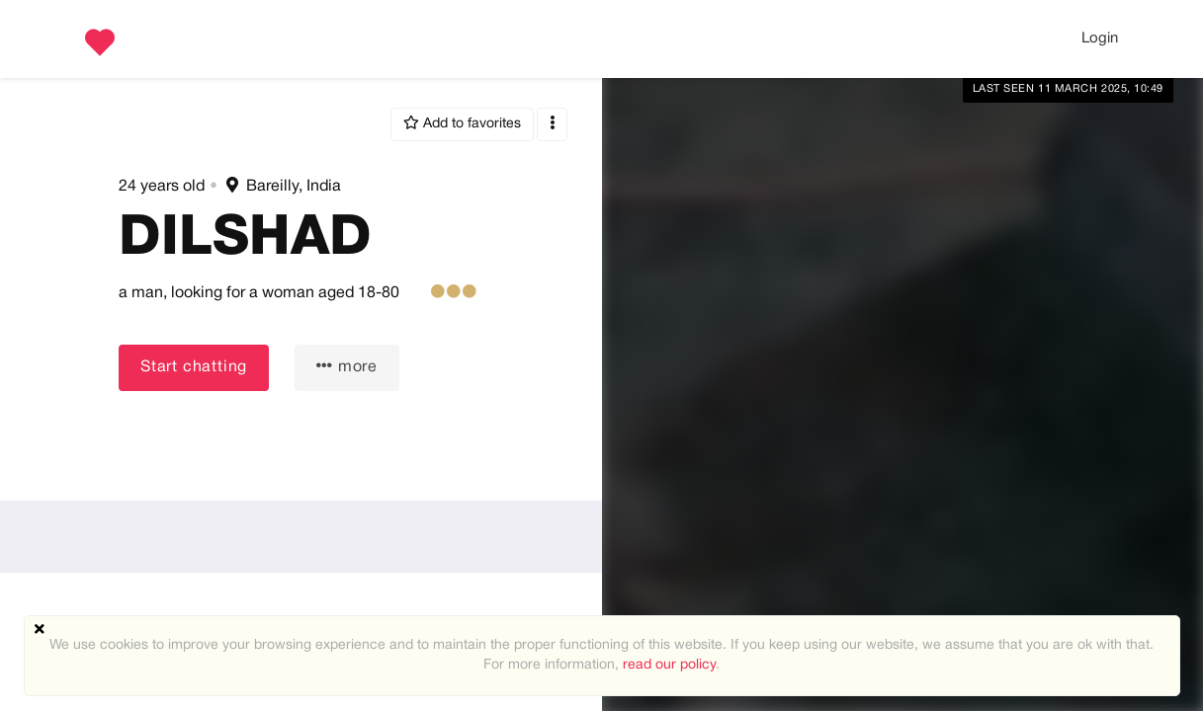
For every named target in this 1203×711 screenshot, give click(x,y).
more (347, 365)
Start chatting (193, 367)
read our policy (669, 665)
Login (1099, 38)
